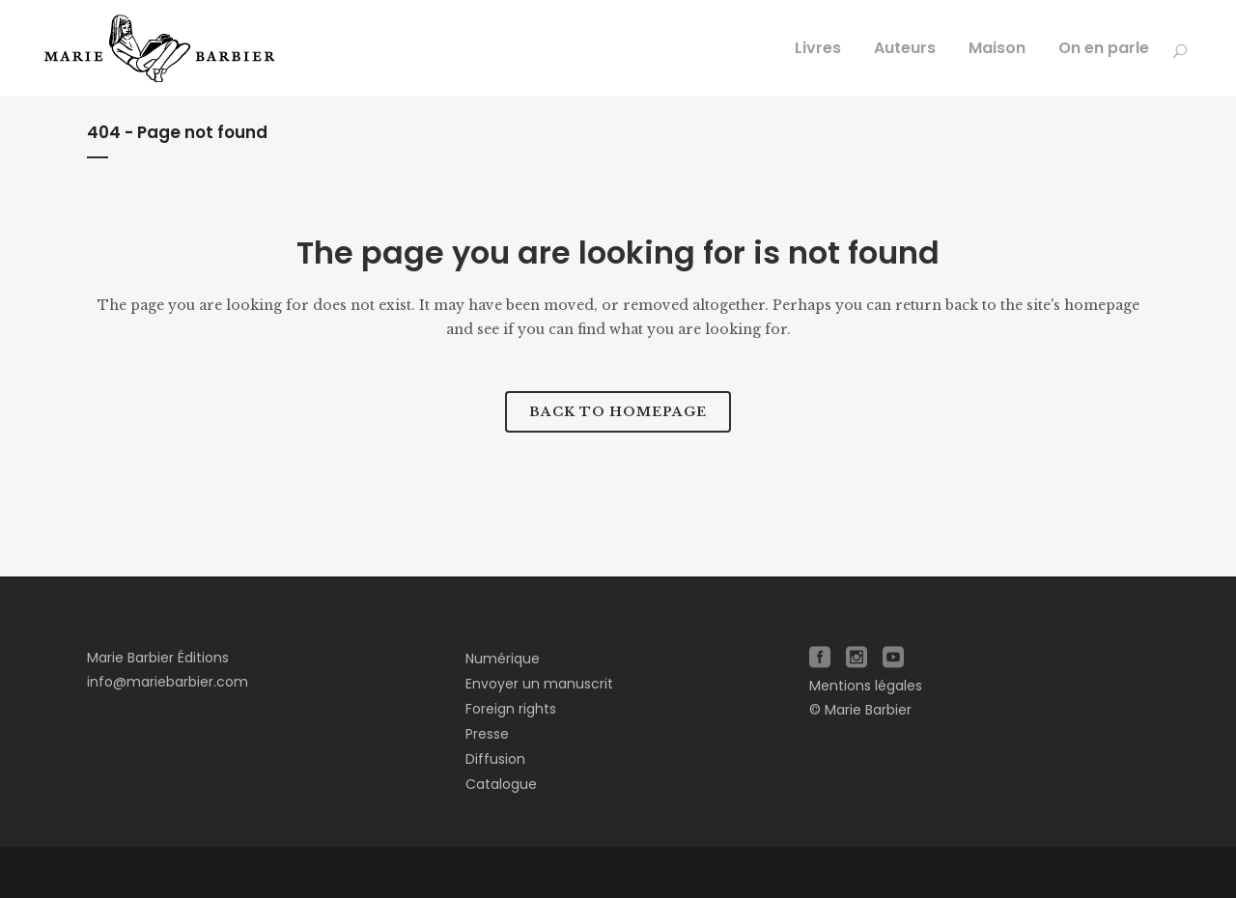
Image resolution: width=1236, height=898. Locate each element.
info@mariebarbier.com (167, 681)
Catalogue (501, 784)
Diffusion (495, 759)
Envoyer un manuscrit (539, 683)
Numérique (502, 658)
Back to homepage (618, 412)
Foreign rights (510, 708)
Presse (487, 734)
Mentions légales (865, 685)
